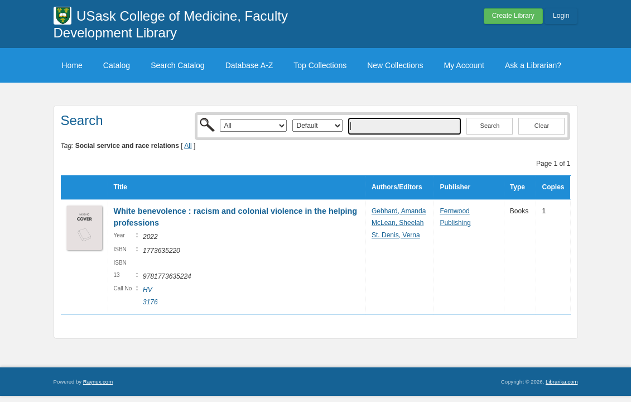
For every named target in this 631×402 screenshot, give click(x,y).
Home (72, 65)
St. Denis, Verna (396, 235)
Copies (553, 187)
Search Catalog (178, 65)
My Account (464, 65)
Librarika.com (562, 382)
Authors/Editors (397, 187)
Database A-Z (249, 65)
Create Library (513, 16)
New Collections (395, 65)
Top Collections (319, 65)
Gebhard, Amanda (399, 211)
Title (120, 187)
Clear (541, 125)
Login (561, 16)
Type (517, 187)
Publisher (455, 187)
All (187, 146)
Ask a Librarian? (533, 65)
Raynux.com (98, 382)
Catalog (116, 65)
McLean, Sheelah (397, 223)
